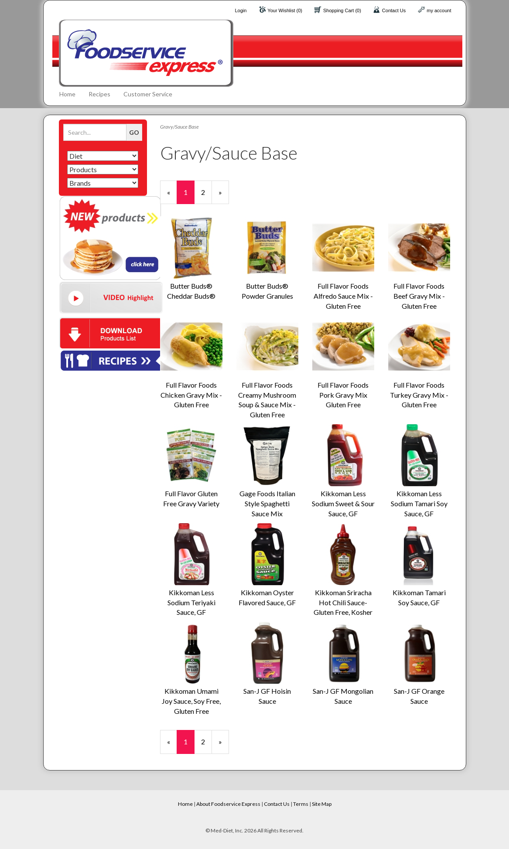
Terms (300, 804)
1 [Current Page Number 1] (189, 196)
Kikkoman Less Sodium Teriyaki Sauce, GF (191, 602)
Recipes (99, 94)
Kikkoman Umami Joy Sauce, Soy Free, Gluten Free (191, 701)
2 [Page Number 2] (206, 192)
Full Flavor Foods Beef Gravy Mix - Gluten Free (419, 296)
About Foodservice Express (228, 804)
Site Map (321, 804)
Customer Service (147, 94)
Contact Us (394, 10)
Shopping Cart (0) (342, 10)
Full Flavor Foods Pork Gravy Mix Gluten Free (343, 395)
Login (240, 10)
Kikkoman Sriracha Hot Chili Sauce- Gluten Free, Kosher (343, 602)
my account (439, 10)
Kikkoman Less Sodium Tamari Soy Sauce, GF (419, 503)
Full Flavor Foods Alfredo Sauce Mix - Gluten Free (343, 296)
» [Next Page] (224, 196)
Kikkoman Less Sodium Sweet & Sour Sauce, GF (343, 503)
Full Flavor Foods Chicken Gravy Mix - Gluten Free (191, 395)
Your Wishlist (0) (284, 10)
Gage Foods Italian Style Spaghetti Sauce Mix (267, 503)
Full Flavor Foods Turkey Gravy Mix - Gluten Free (419, 395)
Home (67, 94)
